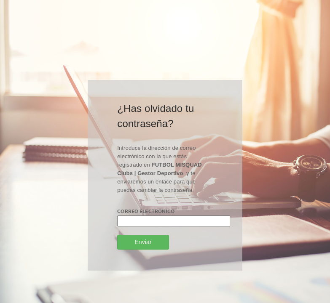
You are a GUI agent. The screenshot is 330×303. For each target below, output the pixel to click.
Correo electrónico (145, 211)
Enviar (143, 242)
